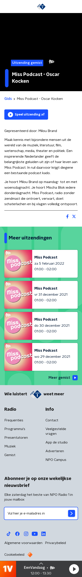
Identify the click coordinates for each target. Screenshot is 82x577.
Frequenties (13, 420)
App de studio (56, 442)
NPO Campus (55, 460)
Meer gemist (63, 377)
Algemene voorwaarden (23, 543)
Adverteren (54, 451)
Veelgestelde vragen (55, 431)
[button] (74, 569)
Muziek (10, 446)
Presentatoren (16, 437)
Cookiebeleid (14, 554)
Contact (51, 420)
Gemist (9, 455)
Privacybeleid (55, 543)
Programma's (14, 429)
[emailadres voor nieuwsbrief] (41, 513)
